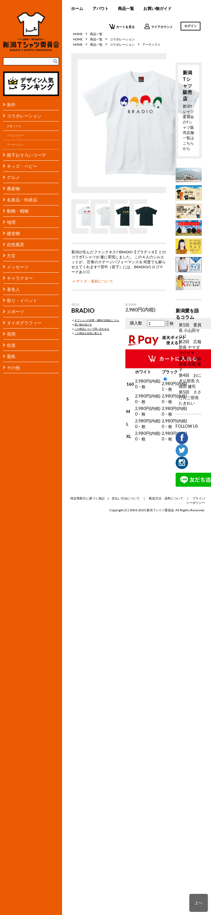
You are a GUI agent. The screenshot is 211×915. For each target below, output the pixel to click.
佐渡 (11, 345)
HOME (78, 39)
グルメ (13, 177)
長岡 (11, 334)
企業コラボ (14, 126)
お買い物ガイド (157, 8)
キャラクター (20, 278)
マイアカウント (158, 26)
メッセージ (18, 266)
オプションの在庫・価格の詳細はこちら (95, 320)
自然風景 (15, 244)
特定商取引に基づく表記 (87, 498)
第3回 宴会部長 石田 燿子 (190, 364)
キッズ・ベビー (22, 166)
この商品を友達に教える (86, 333)
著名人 (13, 289)
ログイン (190, 26)
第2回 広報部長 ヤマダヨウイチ (190, 347)
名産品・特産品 (22, 199)
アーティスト (15, 144)
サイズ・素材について (92, 281)
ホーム (77, 8)
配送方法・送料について (166, 498)
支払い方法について (126, 498)
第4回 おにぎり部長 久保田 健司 (190, 381)
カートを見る (122, 26)
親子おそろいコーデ (26, 155)
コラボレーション (24, 115)
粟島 (11, 356)
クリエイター (15, 135)
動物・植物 (18, 211)
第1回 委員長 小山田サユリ (190, 330)
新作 (11, 104)
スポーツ (15, 311)
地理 (11, 222)
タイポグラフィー (24, 322)
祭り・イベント (22, 300)
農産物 (13, 188)
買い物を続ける (81, 324)
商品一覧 (126, 8)
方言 (11, 255)
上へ (199, 902)
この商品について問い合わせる (90, 328)
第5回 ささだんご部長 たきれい (190, 397)
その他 (13, 367)
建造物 (13, 233)
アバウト (100, 8)
